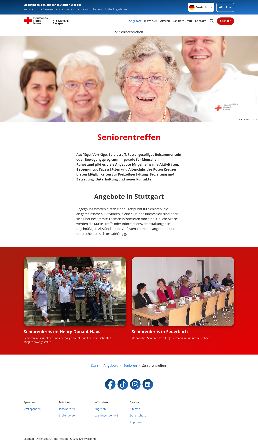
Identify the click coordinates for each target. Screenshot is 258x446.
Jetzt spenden (32, 409)
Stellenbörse (67, 415)
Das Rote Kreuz (182, 21)
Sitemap (135, 409)
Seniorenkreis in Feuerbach (160, 331)
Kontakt (200, 21)
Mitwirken (151, 21)
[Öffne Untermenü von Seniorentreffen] (129, 32)
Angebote (135, 21)
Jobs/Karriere (67, 409)
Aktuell (165, 21)
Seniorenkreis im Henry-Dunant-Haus (62, 331)
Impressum (137, 422)
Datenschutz (138, 415)
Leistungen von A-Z (106, 415)
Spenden (225, 21)
